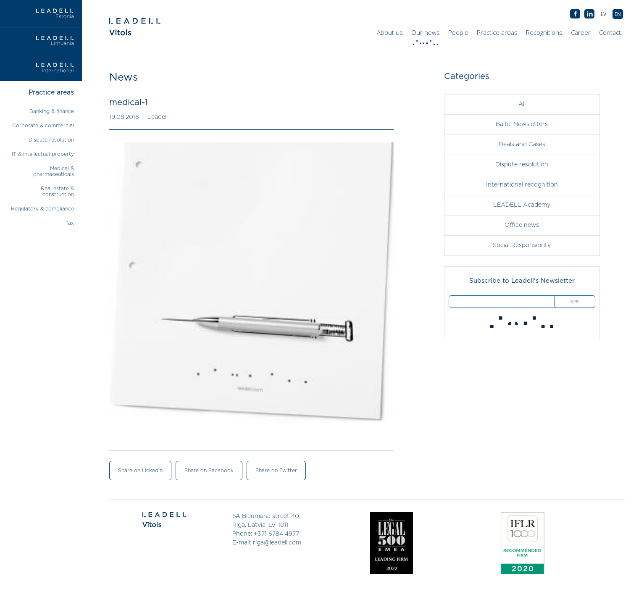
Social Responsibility (522, 245)
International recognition (522, 185)
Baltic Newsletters (522, 124)
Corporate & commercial (43, 125)
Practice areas (497, 32)
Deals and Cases (522, 144)
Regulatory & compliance (42, 208)
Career (581, 32)
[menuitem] (617, 14)
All (522, 104)
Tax (70, 223)
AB (589, 14)
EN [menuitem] (618, 14)
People (458, 32)
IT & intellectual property (43, 154)
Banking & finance (51, 111)
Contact (610, 32)
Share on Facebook (209, 470)
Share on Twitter (276, 470)
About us (390, 32)
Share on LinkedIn (140, 470)
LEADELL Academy (521, 205)
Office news (522, 225)
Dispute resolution (51, 139)
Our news (426, 34)
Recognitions (544, 32)
